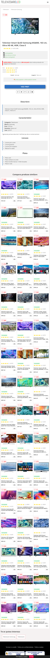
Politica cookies (39, 647)
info (14, 200)
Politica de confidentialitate (25, 647)
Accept (31, 656)
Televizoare (6, 9)
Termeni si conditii (11, 647)
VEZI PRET (25, 86)
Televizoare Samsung (16, 9)
